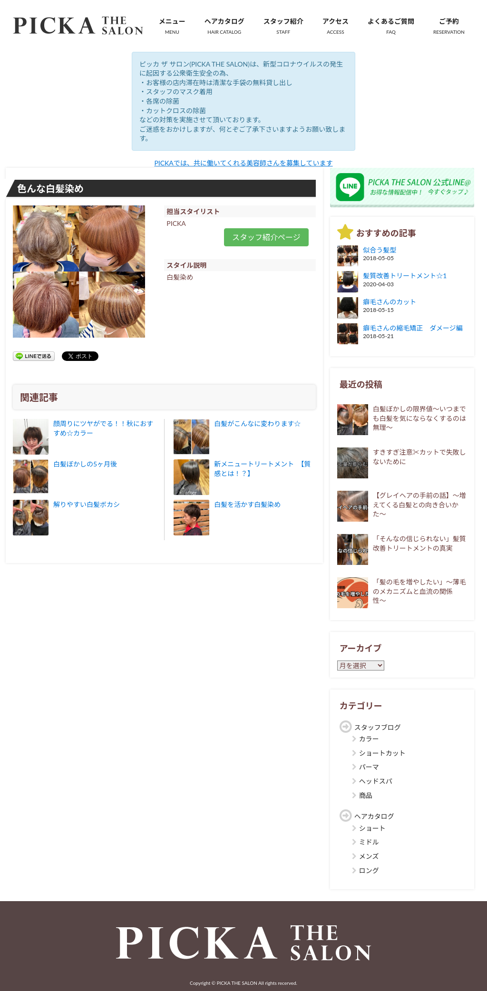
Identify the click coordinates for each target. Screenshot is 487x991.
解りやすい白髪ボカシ (86, 504)
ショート (372, 828)
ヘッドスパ (375, 781)
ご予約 (449, 26)
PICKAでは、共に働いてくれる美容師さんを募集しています (243, 163)
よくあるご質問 (391, 26)
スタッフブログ (377, 727)
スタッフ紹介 (283, 26)
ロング (369, 870)
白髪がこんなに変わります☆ (257, 423)
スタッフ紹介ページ (266, 237)
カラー (369, 739)
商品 (365, 795)
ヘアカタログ (224, 26)
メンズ (369, 856)
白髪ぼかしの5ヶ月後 (85, 464)
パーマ (369, 767)
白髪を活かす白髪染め (247, 504)
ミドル (369, 842)
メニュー (172, 26)
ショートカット (382, 753)
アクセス (335, 26)
